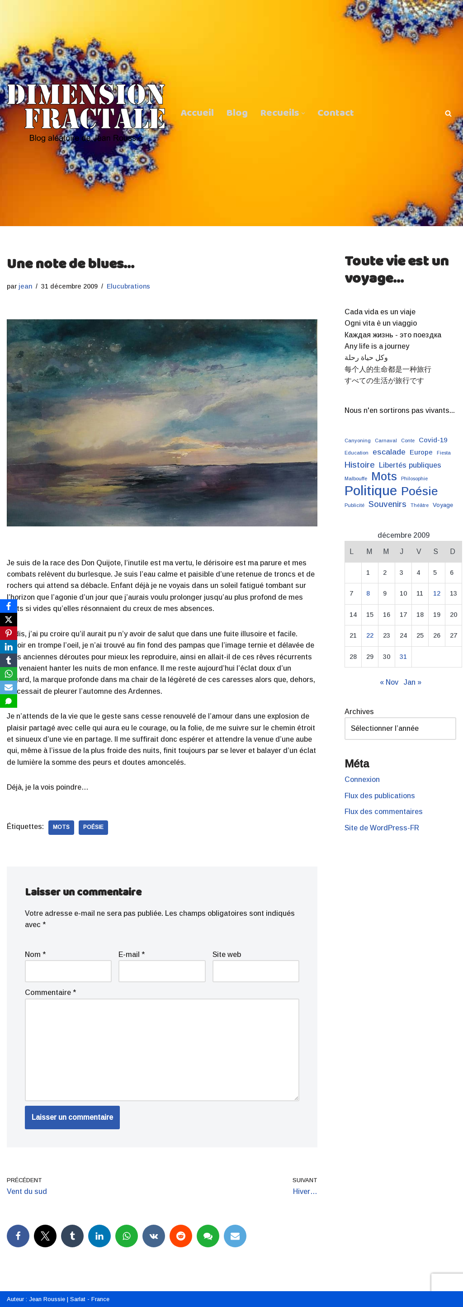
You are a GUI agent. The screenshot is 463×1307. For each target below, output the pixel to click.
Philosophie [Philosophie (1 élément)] (414, 479)
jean (26, 286)
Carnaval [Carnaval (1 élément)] (386, 441)
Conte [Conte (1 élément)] (408, 441)
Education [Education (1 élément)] (357, 453)
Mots (61, 829)
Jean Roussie (47, 1298)
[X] (8, 619)
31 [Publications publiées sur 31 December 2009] (403, 658)
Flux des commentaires (384, 814)
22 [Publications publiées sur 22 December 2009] (369, 636)
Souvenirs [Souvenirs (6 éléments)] (387, 505)
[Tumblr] (8, 660)
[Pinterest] (8, 633)
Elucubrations (129, 286)
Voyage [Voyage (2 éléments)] (443, 506)
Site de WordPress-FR (382, 829)
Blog (237, 113)
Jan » (412, 683)
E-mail (131, 956)
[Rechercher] (448, 113)
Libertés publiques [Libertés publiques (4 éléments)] (410, 466)
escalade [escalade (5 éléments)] (389, 452)
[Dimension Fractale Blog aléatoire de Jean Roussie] (86, 113)
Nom (35, 956)
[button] (303, 112)
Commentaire (50, 995)
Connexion (363, 782)
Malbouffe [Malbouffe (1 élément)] (356, 479)
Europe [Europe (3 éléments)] (421, 453)
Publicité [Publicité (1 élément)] (354, 506)
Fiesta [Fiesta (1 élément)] (444, 453)
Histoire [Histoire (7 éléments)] (360, 465)
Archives (359, 713)
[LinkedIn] (8, 647)
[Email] (8, 687)
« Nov (388, 683)
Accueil (197, 113)
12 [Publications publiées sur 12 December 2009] (436, 594)
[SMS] (8, 701)
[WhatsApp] (8, 674)
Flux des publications (380, 797)
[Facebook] (8, 606)
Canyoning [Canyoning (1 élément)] (358, 441)
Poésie (93, 829)
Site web (227, 956)
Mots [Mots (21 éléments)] (384, 477)
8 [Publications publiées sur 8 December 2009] (368, 594)
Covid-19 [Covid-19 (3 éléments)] (433, 441)
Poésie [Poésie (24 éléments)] (419, 492)
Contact (335, 113)
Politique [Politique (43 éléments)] (371, 491)
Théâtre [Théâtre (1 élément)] (420, 506)
